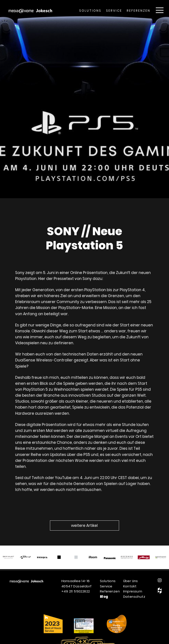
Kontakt (130, 586)
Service (114, 11)
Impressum (132, 591)
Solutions (90, 11)
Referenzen (138, 11)
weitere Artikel (84, 525)
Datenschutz (134, 596)
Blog (104, 596)
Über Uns (130, 581)
